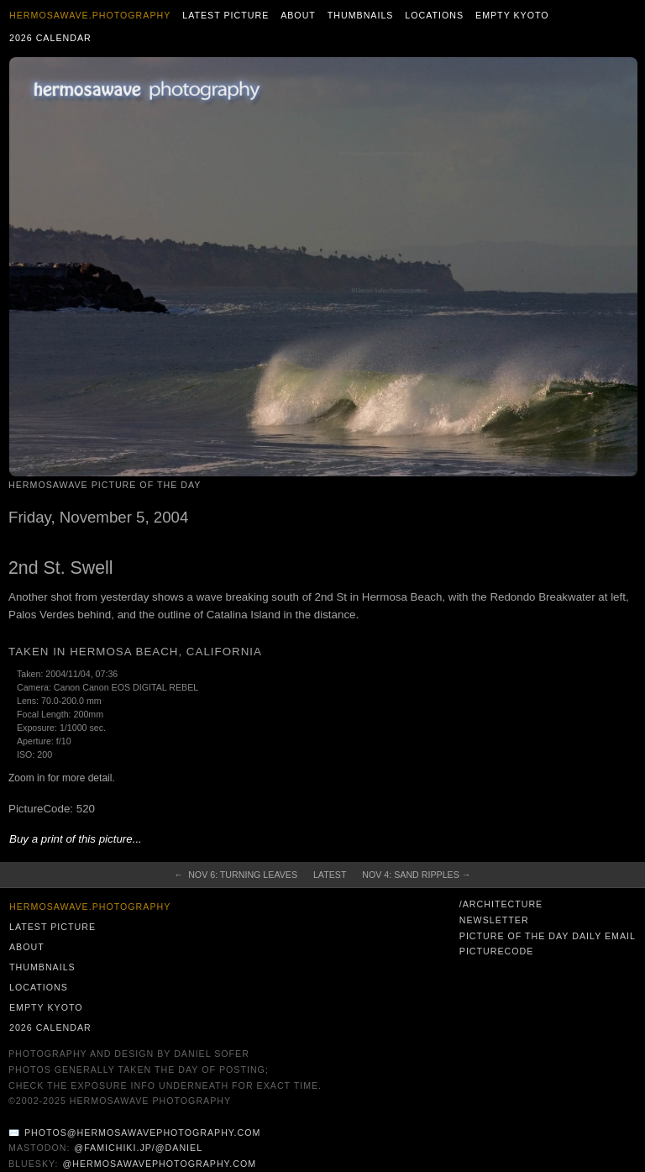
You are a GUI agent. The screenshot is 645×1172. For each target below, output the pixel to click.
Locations (434, 15)
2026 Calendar (50, 38)
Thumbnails (361, 15)
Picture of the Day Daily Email (547, 936)
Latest (329, 875)
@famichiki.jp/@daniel (138, 1148)
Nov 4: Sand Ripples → (416, 875)
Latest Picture (225, 15)
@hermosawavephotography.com (160, 1164)
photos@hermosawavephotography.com (142, 1132)
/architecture (501, 904)
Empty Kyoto (512, 15)
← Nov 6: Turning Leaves (236, 875)
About (298, 15)
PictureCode (496, 951)
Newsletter (494, 920)
